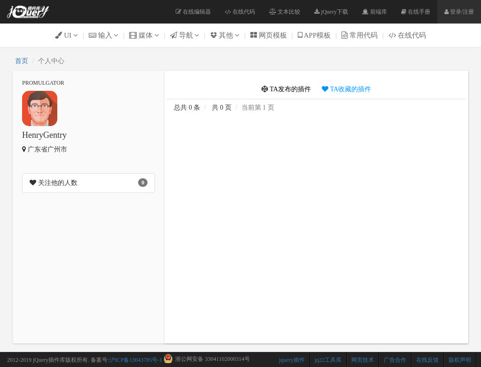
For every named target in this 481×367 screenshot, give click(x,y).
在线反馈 (427, 360)
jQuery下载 (331, 11)
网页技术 (362, 360)
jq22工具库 (328, 360)
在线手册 (415, 11)
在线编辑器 (193, 11)
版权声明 (460, 360)
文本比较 (284, 11)
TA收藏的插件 (346, 89)
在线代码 (240, 11)
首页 (21, 60)
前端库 (374, 11)
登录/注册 (459, 11)
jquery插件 (292, 360)
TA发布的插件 (286, 89)
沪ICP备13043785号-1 (136, 360)
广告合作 (395, 360)
